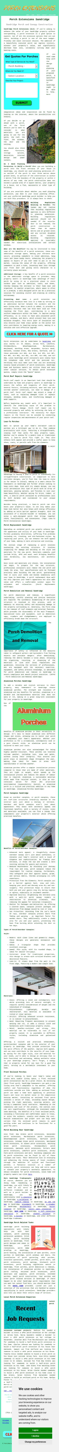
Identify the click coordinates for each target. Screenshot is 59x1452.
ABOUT (38, 15)
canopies (22, 1044)
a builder (18, 1216)
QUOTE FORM (18, 1286)
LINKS (32, 15)
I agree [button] (35, 1430)
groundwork (26, 1204)
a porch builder (20, 1192)
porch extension (36, 251)
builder (49, 80)
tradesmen (18, 1190)
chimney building (41, 1214)
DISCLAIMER (52, 15)
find (11, 1134)
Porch (6, 341)
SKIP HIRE (18, 1211)
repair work (30, 403)
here (30, 1174)
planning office (47, 194)
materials (8, 132)
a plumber (50, 1204)
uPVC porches (47, 1257)
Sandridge (46, 341)
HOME (27, 15)
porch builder (37, 196)
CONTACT (44, 15)
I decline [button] (35, 1436)
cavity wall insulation (40, 1209)
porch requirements (41, 1281)
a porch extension (25, 34)
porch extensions (37, 365)
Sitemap (5, 1420)
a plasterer (26, 1197)
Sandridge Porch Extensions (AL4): (19, 29)
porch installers (31, 358)
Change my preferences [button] (35, 1442)
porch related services (20, 1279)
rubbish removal (22, 1202)
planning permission (42, 171)
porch (11, 595)
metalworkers (25, 1206)
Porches (5, 1423)
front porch (15, 1083)
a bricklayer (23, 1199)
